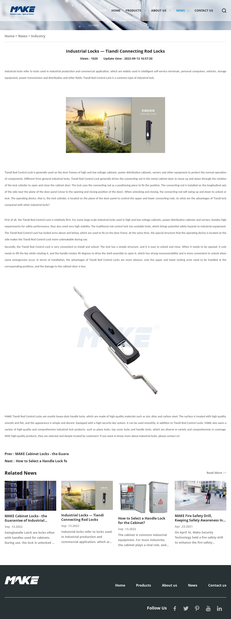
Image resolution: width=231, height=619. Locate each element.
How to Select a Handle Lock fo (41, 461)
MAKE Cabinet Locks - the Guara (42, 454)
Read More (216, 473)
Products (133, 10)
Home (115, 10)
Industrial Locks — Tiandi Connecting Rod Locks (82, 517)
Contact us (204, 10)
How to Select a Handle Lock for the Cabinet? (141, 520)
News (180, 10)
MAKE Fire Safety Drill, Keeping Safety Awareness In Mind (199, 518)
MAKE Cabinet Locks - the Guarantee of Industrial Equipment (26, 518)
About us (158, 10)
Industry (38, 36)
